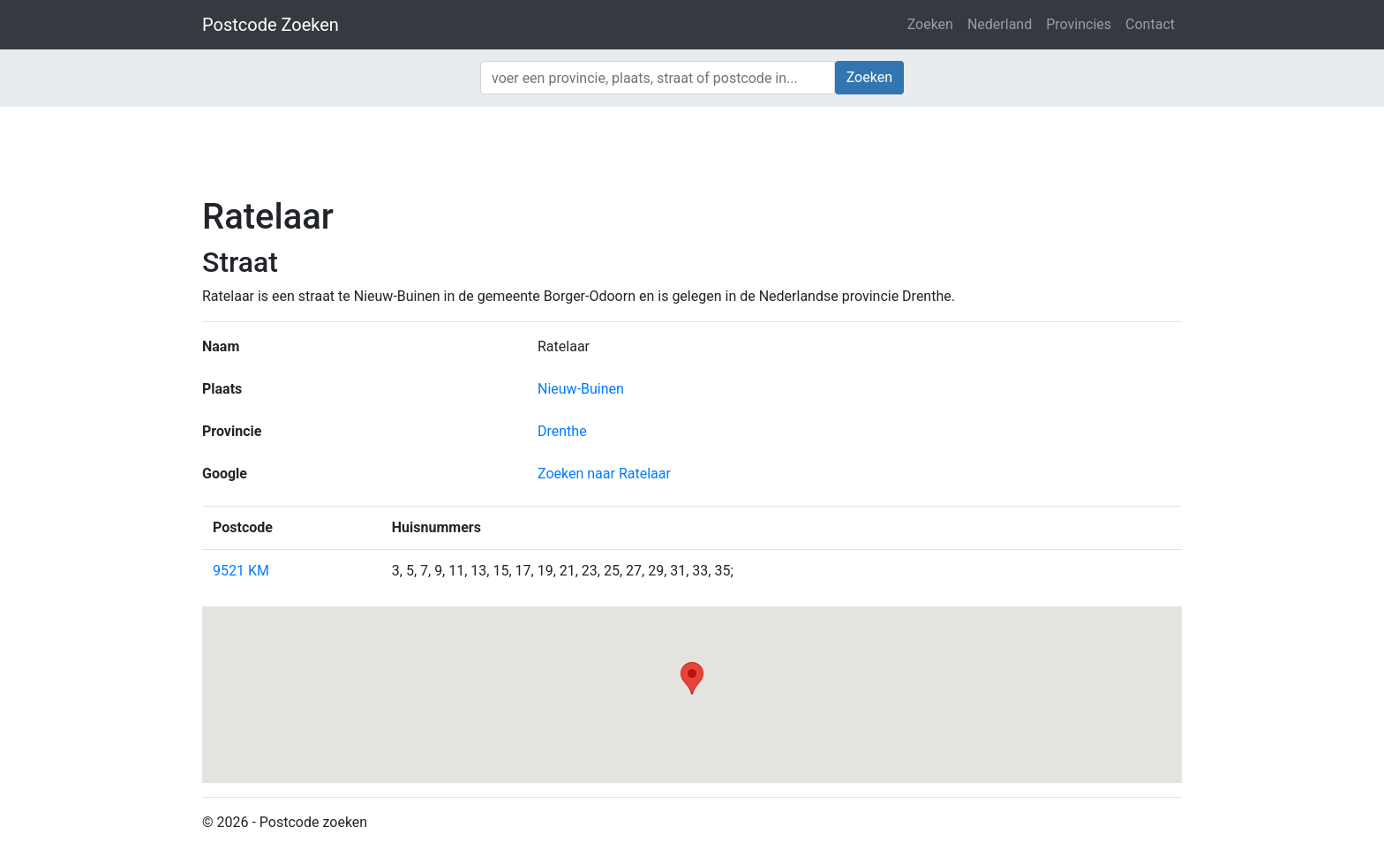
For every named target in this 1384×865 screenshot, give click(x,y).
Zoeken (930, 24)
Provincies (1078, 24)
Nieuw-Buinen (581, 388)
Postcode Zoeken (270, 24)
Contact (1150, 24)
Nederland (999, 24)
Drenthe (562, 431)
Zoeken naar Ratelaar (604, 473)
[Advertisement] (692, 150)
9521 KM (241, 570)
